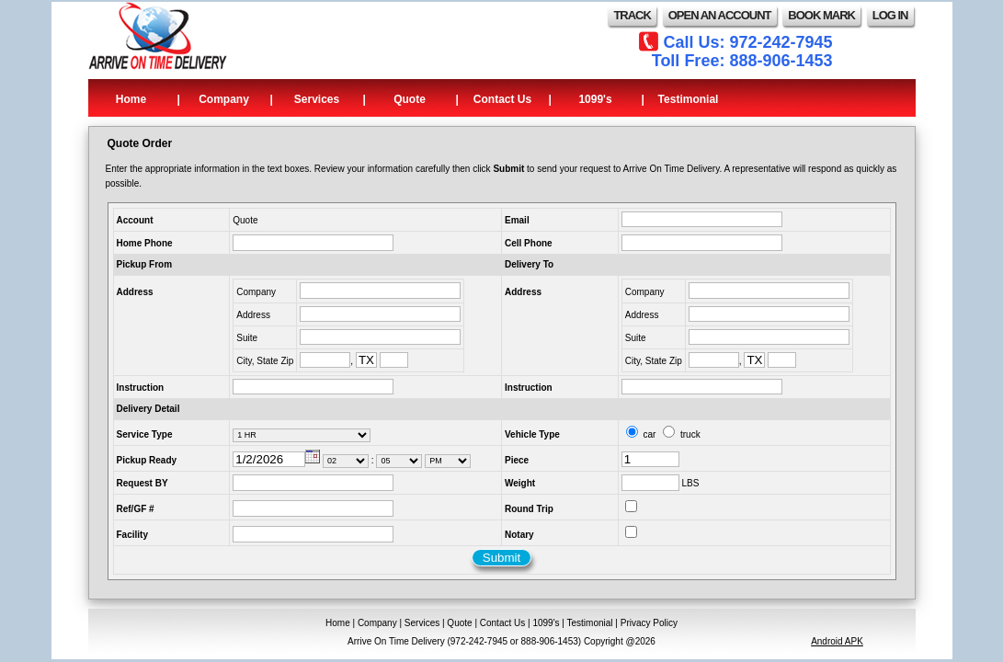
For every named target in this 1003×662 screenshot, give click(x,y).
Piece (517, 460)
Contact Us (502, 99)
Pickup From (145, 264)
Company (224, 99)
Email (517, 220)
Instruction (141, 387)
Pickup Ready (147, 460)
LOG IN (890, 15)
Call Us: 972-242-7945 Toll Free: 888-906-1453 (742, 51)
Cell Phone (529, 243)
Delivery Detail (148, 409)
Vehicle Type (532, 434)
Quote (409, 99)
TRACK (632, 15)
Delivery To (529, 264)
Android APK (837, 641)
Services (316, 99)
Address (135, 292)
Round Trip (529, 509)
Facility (132, 535)
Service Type (145, 434)
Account (135, 220)
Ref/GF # (135, 509)
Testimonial (688, 99)
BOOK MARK (821, 15)
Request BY (142, 483)
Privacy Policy (649, 623)
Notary (519, 535)
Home (131, 99)
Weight (520, 483)
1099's (594, 99)
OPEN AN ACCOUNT (719, 15)
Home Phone (145, 243)
